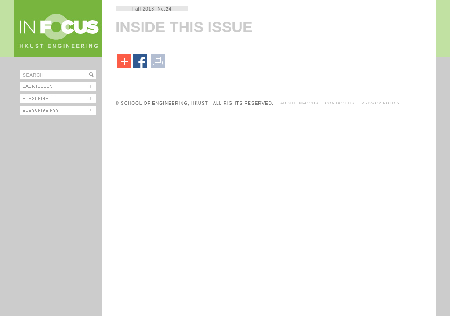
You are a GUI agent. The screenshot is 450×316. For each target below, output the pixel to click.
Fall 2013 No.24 (151, 9)
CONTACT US (340, 103)
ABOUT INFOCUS (299, 103)
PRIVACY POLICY (380, 103)
